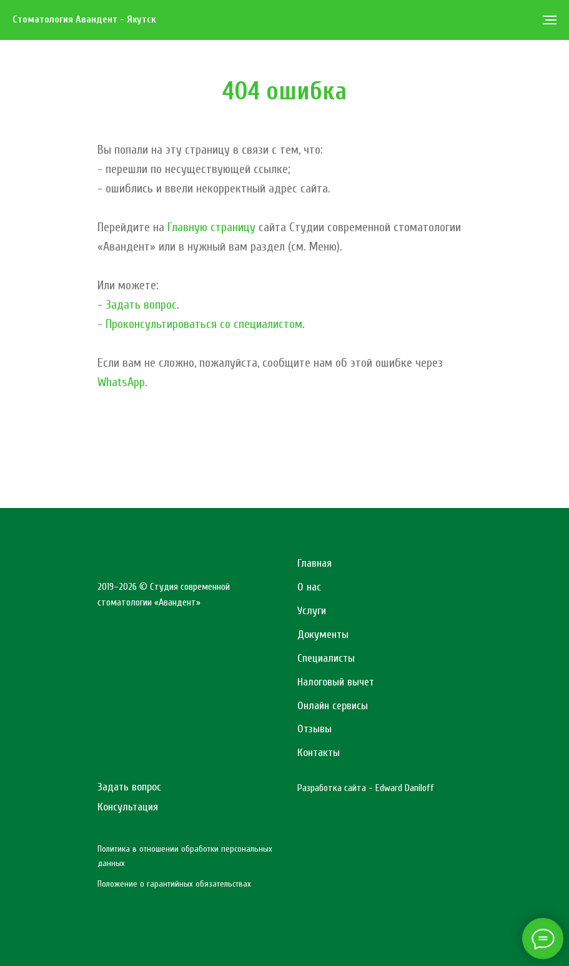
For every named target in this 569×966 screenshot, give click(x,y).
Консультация (127, 807)
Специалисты (326, 658)
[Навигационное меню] (550, 20)
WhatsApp (121, 382)
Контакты (318, 752)
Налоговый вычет (335, 682)
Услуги (311, 610)
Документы (323, 634)
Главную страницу (211, 227)
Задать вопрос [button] (141, 304)
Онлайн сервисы (332, 705)
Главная (314, 563)
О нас (309, 587)
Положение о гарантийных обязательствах (174, 884)
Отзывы (314, 728)
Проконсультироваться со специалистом (204, 324)
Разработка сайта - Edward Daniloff (365, 788)
